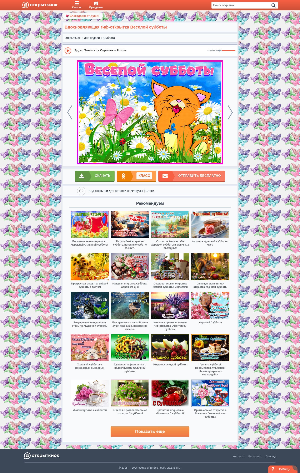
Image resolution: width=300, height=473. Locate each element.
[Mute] (220, 51)
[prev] (70, 112)
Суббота (109, 38)
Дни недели (92, 38)
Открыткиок (72, 38)
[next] (230, 112)
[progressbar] (228, 50)
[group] (150, 50)
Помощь (271, 456)
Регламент (255, 456)
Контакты (238, 456)
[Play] (68, 50)
